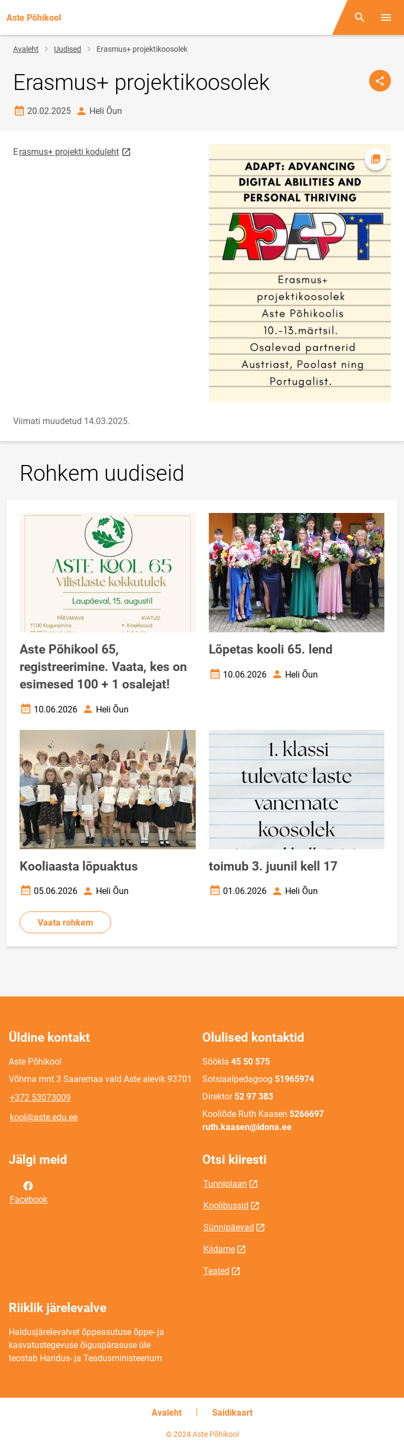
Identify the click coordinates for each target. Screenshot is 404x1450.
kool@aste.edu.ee (43, 1117)
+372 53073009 (40, 1097)
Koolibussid (226, 1205)
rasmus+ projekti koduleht (75, 151)
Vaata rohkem (65, 922)
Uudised (67, 49)
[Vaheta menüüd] (386, 17)
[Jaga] (380, 81)
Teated (216, 1271)
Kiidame (219, 1249)
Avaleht (26, 49)
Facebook (28, 1192)
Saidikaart (232, 1412)
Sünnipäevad (228, 1227)
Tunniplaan (225, 1184)
